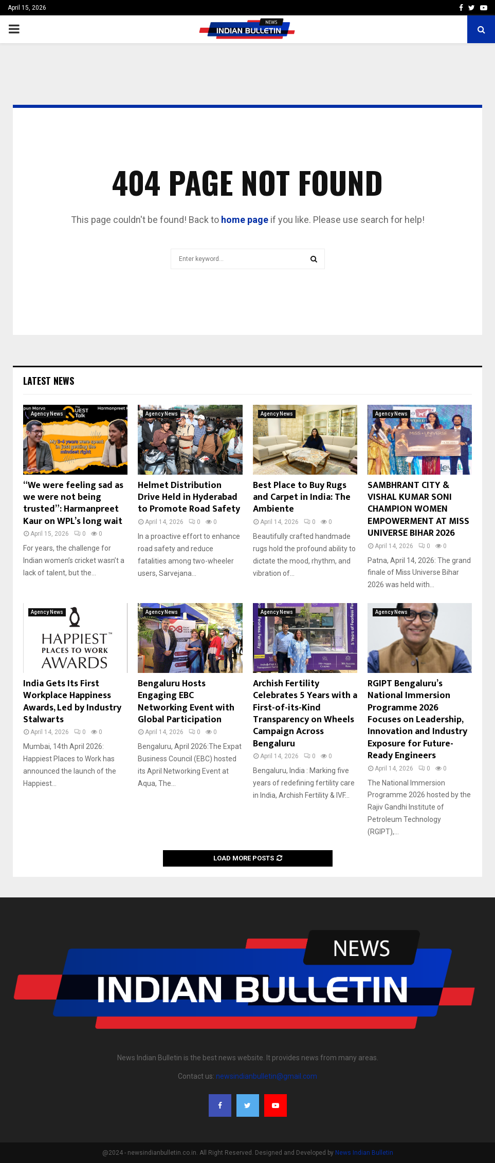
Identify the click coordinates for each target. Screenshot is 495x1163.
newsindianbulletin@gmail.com (266, 1076)
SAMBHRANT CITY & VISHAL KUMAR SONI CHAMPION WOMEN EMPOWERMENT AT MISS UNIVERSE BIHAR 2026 (418, 509)
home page (244, 219)
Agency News (47, 414)
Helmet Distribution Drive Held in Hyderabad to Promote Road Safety (189, 497)
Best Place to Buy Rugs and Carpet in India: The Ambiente (302, 497)
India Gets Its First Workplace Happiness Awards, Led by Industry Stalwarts (72, 701)
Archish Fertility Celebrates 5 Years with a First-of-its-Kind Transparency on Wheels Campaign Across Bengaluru (305, 714)
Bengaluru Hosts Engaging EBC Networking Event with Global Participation (186, 701)
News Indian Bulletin (364, 1152)
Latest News (48, 380)
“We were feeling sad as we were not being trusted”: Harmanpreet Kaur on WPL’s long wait (73, 503)
